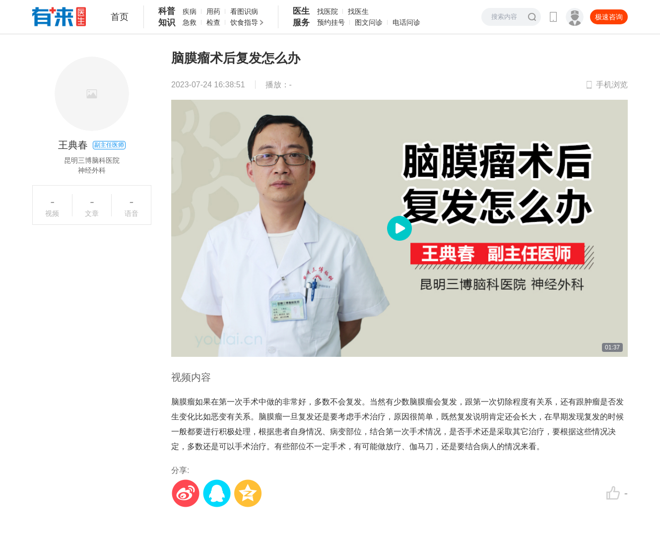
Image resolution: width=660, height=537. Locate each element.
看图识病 (244, 11)
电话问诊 (406, 22)
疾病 (190, 11)
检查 (213, 22)
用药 (213, 11)
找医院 (327, 11)
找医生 (358, 11)
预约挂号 (331, 22)
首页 (120, 17)
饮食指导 (244, 22)
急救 (190, 22)
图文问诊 (369, 22)
